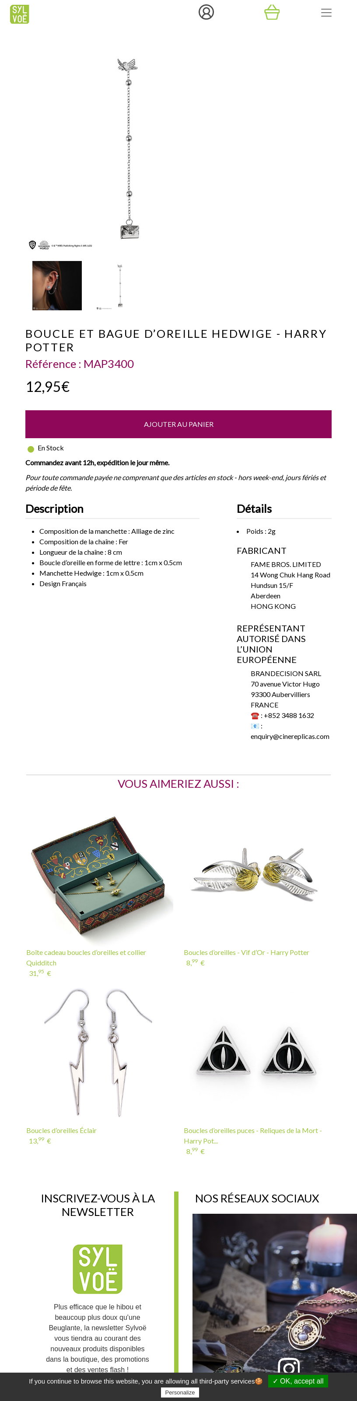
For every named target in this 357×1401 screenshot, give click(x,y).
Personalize (180, 1392)
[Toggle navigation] (326, 12)
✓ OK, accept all (298, 1381)
